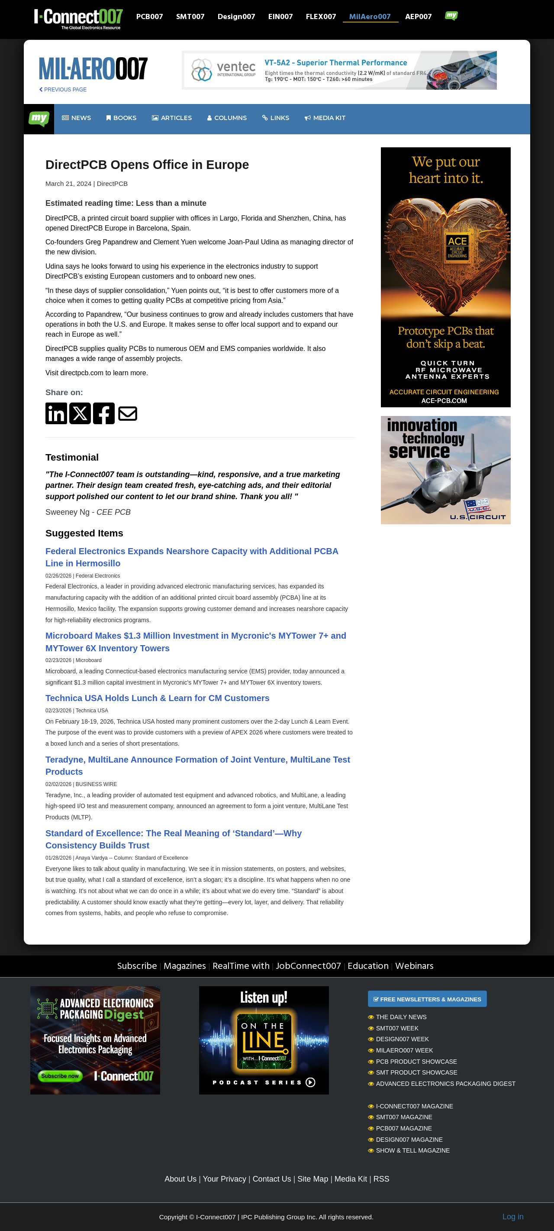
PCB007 (149, 18)
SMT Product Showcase (412, 1072)
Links (275, 118)
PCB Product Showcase (412, 1061)
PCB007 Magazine (400, 1128)
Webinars (414, 966)
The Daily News (397, 1016)
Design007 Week (398, 1039)
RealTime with (241, 966)
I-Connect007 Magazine (410, 1106)
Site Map (312, 1179)
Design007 (236, 18)
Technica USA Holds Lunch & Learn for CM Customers (157, 698)
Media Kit (351, 1179)
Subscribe (137, 966)
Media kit (325, 118)
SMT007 (190, 18)
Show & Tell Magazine (409, 1150)
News (76, 118)
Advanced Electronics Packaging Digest (441, 1083)
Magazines (185, 966)
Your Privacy (224, 1179)
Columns (227, 118)
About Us (180, 1179)
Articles (172, 118)
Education (368, 966)
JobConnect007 (308, 966)
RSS (382, 1179)
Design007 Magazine (405, 1139)
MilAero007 (370, 18)
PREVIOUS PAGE (63, 90)
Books (121, 118)
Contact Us (272, 1179)
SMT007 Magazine (400, 1117)
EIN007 (280, 18)
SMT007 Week (393, 1028)
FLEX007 (321, 18)
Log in (513, 1216)
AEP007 (418, 18)
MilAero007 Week (400, 1050)
